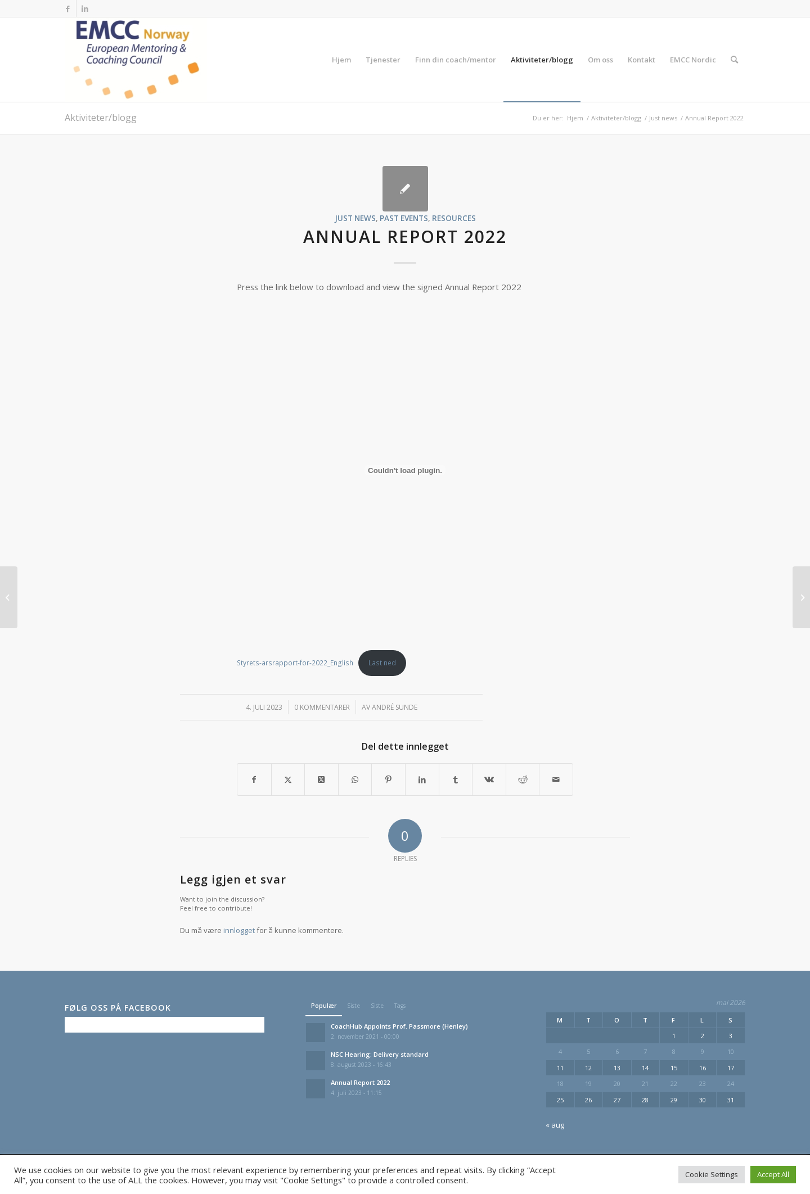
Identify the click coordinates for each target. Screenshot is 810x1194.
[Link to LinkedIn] (84, 8)
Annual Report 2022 (360, 1082)
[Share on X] (321, 779)
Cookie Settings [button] (711, 1174)
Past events (404, 218)
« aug (555, 1125)
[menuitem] (341, 59)
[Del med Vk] (489, 779)
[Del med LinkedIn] (422, 779)
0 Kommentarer (322, 707)
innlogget (239, 930)
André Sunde (394, 707)
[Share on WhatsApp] (355, 779)
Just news (355, 218)
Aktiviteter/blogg (101, 117)
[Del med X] (288, 779)
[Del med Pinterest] (388, 779)
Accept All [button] (773, 1174)
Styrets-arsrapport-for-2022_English (295, 663)
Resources (454, 218)
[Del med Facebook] (254, 779)
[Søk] (734, 59)
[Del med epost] (556, 779)
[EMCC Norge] (136, 59)
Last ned (382, 663)
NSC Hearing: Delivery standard (380, 1054)
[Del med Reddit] (522, 779)
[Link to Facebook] (68, 8)
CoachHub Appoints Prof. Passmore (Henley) (399, 1026)
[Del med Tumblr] (455, 779)
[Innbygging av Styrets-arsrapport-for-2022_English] (405, 470)
